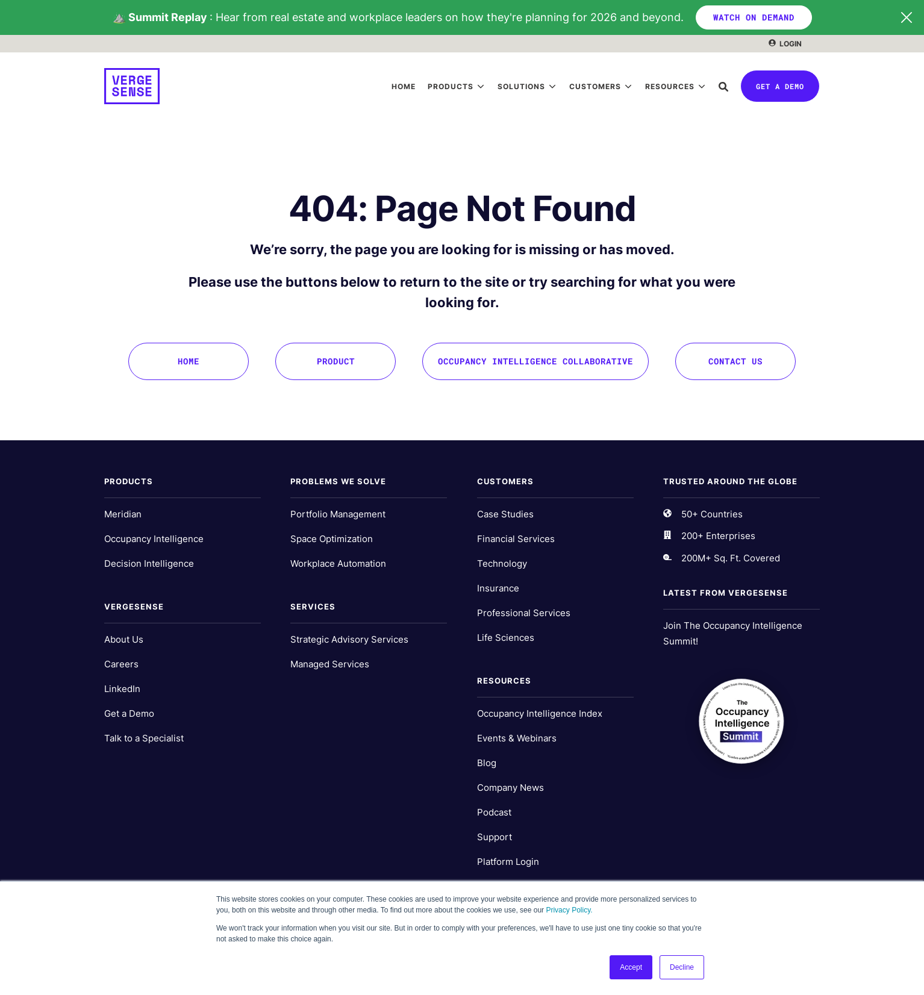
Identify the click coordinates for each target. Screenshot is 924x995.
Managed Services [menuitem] (329, 664)
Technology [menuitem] (502, 563)
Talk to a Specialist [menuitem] (144, 738)
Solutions (521, 86)
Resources (670, 86)
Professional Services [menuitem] (523, 613)
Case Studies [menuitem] (505, 514)
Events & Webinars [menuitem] (517, 738)
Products (450, 86)
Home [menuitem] (188, 361)
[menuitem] (785, 43)
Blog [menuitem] (486, 763)
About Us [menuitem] (123, 639)
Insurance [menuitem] (498, 588)
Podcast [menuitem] (494, 812)
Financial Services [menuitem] (516, 538)
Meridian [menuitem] (123, 514)
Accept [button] (631, 967)
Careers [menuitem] (121, 664)
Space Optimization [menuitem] (331, 538)
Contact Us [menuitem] (735, 361)
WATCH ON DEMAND (753, 17)
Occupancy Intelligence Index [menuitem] (539, 713)
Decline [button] (682, 967)
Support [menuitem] (494, 837)
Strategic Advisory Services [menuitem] (349, 639)
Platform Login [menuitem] (508, 861)
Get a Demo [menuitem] (129, 713)
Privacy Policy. (569, 910)
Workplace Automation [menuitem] (338, 563)
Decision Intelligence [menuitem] (149, 563)
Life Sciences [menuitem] (505, 637)
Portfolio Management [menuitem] (338, 514)
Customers (595, 86)
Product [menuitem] (336, 361)
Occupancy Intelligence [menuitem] (154, 538)
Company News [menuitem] (510, 787)
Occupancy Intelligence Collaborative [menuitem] (535, 361)
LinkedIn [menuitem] (122, 688)
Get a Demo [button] (780, 86)
